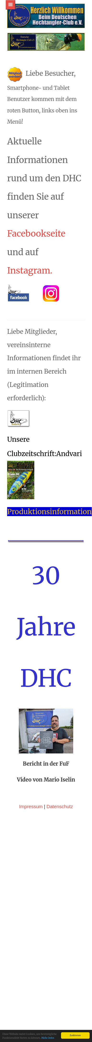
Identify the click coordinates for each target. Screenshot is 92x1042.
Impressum (31, 846)
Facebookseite (36, 273)
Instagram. (29, 310)
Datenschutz (59, 846)
